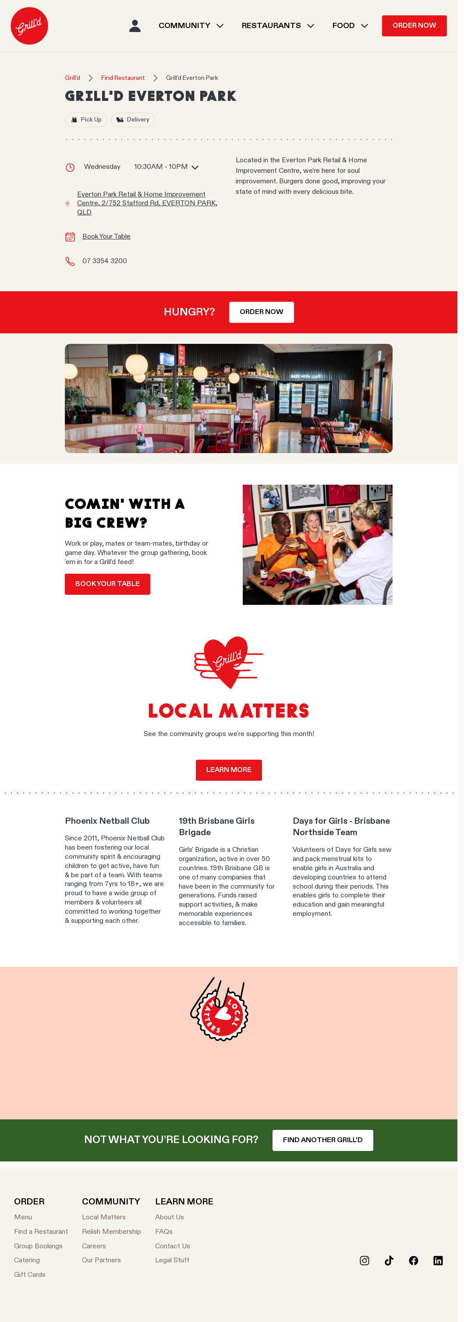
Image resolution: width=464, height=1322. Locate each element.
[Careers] (111, 1246)
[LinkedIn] (438, 1260)
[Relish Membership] (111, 1232)
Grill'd (72, 78)
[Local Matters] (111, 1217)
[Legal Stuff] (184, 1260)
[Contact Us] (184, 1246)
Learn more (228, 770)
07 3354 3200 (104, 261)
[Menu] (41, 1217)
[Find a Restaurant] (41, 1232)
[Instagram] (364, 1260)
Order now (261, 312)
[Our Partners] (111, 1260)
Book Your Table (106, 236)
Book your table (107, 584)
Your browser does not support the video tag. (228, 1043)
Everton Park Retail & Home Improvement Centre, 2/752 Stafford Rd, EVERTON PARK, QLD (147, 204)
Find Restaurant (123, 78)
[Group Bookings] (41, 1246)
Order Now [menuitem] (414, 25)
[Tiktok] (389, 1260)
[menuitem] (29, 26)
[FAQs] (184, 1232)
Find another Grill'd (323, 1140)
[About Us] (184, 1217)
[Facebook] (413, 1260)
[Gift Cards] (41, 1275)
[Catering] (41, 1260)
